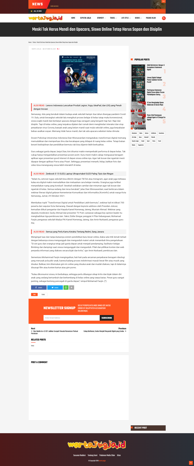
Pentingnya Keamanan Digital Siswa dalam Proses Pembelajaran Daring (155, 92)
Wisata (133, 145)
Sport (148, 141)
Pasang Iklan (151, 18)
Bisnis (140, 133)
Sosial (142, 141)
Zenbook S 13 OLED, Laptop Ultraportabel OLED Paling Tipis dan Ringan (79, 173)
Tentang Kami (92, 455)
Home (73, 18)
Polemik (153, 137)
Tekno (43, 294)
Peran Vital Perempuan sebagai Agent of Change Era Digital (156, 117)
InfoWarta (153, 133)
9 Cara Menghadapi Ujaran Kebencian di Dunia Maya (155, 104)
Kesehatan (161, 133)
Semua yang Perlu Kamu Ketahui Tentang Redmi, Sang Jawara (75, 231)
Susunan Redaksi (79, 455)
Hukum (146, 133)
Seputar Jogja (135, 141)
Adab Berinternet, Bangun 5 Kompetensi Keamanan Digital (156, 67)
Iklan (119, 455)
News (140, 137)
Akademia (134, 133)
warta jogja (102, 460)
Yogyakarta (141, 145)
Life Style (134, 137)
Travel (159, 141)
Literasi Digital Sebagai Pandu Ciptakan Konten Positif (154, 80)
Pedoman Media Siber (107, 455)
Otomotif (146, 137)
